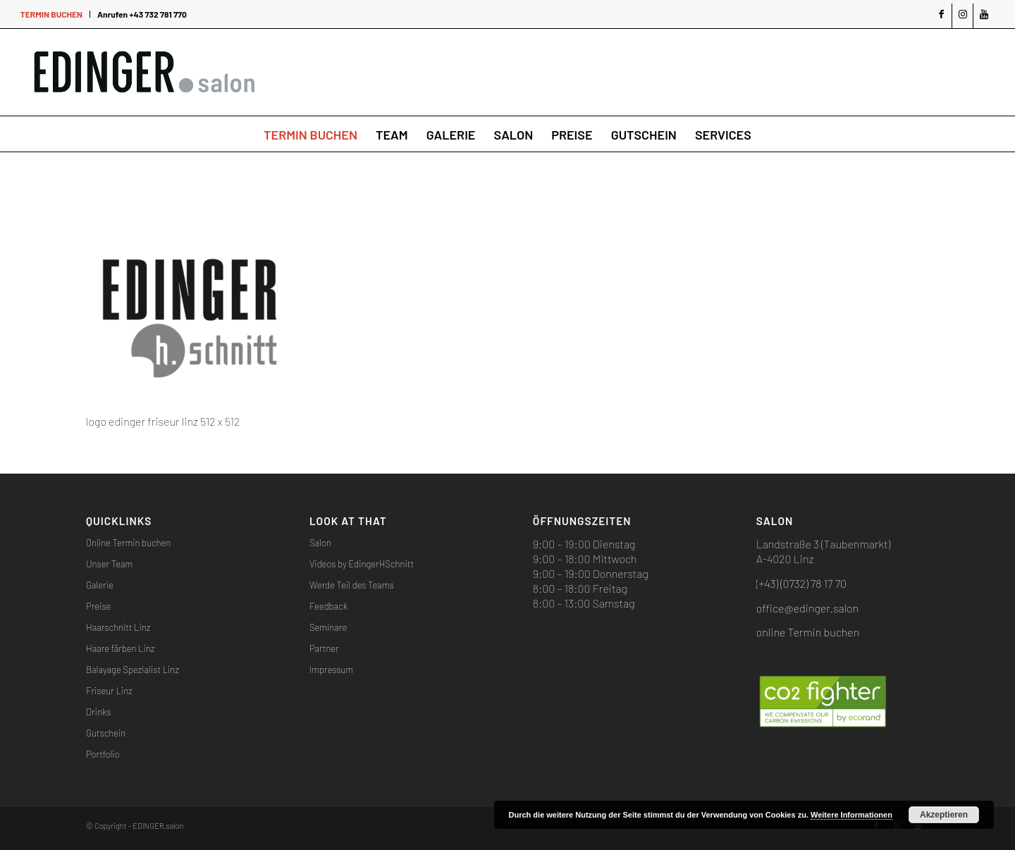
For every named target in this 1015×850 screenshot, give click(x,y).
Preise (98, 606)
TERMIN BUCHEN (51, 14)
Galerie (99, 585)
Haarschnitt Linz (118, 627)
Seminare (328, 627)
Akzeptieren (944, 815)
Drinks (98, 711)
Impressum (331, 669)
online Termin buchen (807, 632)
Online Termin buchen (128, 542)
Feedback (328, 606)
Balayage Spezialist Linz (132, 669)
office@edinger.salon (807, 608)
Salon (320, 542)
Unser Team (109, 563)
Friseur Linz (109, 690)
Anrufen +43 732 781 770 (142, 14)
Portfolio (103, 754)
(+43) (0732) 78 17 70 (801, 583)
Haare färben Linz (120, 648)
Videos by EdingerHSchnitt (361, 563)
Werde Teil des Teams (351, 585)
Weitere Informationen (851, 815)
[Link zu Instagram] (962, 16)
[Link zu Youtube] (984, 16)
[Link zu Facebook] (941, 16)
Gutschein (105, 733)
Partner (324, 648)
